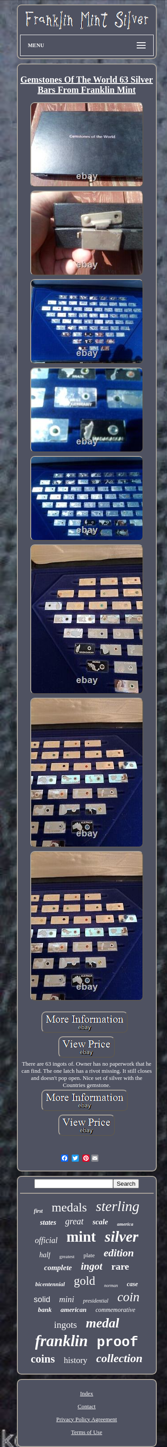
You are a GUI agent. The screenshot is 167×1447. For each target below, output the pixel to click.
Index (87, 1393)
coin (128, 1297)
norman (111, 1285)
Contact (86, 1406)
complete (58, 1267)
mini (66, 1299)
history (75, 1360)
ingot (91, 1266)
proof (117, 1342)
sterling (117, 1206)
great (74, 1221)
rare (120, 1266)
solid (42, 1299)
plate (88, 1255)
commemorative (115, 1310)
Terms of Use (86, 1432)
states (48, 1222)
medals (69, 1207)
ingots (65, 1324)
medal (102, 1322)
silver (121, 1236)
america (125, 1224)
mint (81, 1237)
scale (100, 1222)
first (38, 1211)
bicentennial (50, 1284)
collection (119, 1358)
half (44, 1255)
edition (119, 1253)
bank (45, 1309)
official (46, 1240)
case (132, 1284)
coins (43, 1359)
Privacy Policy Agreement (86, 1419)
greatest (66, 1256)
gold (84, 1280)
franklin (61, 1341)
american (73, 1309)
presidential (95, 1301)
